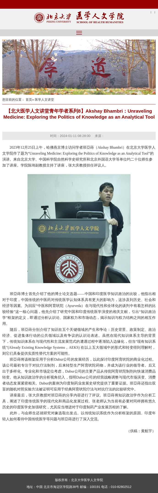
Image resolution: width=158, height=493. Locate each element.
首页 (29, 99)
